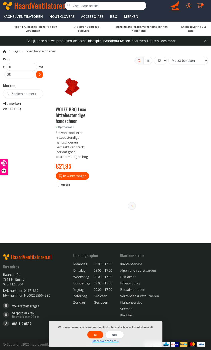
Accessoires (92, 16)
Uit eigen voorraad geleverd (86, 29)
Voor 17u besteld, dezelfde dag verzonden (35, 29)
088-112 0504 (13, 284)
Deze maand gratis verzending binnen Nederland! (142, 29)
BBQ (113, 16)
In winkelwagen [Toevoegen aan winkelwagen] (72, 176)
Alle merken (12, 103)
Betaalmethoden (132, 289)
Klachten (126, 315)
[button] (188, 5)
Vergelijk (65, 185)
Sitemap (126, 309)
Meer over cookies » (105, 341)
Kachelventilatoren (23, 16)
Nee (114, 335)
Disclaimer (128, 277)
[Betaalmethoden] (166, 344)
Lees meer (167, 41)
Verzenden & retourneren (139, 296)
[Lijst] (147, 60)
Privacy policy (130, 283)
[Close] (205, 40)
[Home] (4, 51)
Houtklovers (62, 16)
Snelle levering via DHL (193, 29)
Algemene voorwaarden (138, 270)
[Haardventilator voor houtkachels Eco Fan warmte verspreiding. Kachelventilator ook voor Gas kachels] (33, 6)
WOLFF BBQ (12, 109)
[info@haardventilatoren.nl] (35, 315)
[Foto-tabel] (139, 60)
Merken (131, 16)
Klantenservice (131, 264)
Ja (95, 335)
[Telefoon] (35, 323)
